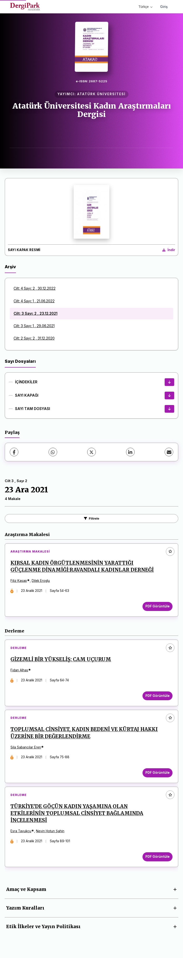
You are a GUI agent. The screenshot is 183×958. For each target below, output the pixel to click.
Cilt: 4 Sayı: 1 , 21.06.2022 (34, 301)
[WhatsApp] (53, 452)
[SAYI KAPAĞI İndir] (169, 395)
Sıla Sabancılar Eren (26, 749)
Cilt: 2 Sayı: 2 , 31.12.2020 (34, 338)
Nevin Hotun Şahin (50, 834)
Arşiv (10, 266)
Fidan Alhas (20, 671)
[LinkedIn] (130, 452)
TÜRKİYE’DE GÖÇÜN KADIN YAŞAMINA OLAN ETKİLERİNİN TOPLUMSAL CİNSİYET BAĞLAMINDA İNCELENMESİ (77, 816)
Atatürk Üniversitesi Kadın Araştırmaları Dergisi (91, 110)
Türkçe (145, 7)
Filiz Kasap (19, 581)
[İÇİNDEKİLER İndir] (169, 382)
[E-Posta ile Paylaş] (169, 452)
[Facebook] (14, 452)
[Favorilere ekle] (170, 551)
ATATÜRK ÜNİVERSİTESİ (101, 94)
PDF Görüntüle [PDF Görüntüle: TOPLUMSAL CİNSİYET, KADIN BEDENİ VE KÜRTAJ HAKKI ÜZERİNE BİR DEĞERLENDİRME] (157, 774)
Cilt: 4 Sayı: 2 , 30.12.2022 (35, 288)
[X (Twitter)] (91, 452)
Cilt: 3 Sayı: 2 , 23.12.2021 (35, 313)
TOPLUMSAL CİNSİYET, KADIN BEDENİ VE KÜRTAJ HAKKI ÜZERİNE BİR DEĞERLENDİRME (84, 734)
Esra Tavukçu (21, 834)
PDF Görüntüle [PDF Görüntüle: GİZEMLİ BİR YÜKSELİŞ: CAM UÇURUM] (157, 697)
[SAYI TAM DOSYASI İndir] (169, 409)
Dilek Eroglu (41, 581)
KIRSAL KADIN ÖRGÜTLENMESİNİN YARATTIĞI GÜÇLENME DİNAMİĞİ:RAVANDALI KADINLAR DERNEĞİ (82, 567)
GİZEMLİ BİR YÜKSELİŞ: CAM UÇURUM (61, 661)
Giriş (164, 7)
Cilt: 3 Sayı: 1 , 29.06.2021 (34, 326)
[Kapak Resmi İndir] (168, 250)
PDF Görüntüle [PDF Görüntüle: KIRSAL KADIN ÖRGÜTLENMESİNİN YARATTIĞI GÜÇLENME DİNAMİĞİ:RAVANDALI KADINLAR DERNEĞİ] (157, 606)
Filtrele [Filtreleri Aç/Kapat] (91, 518)
